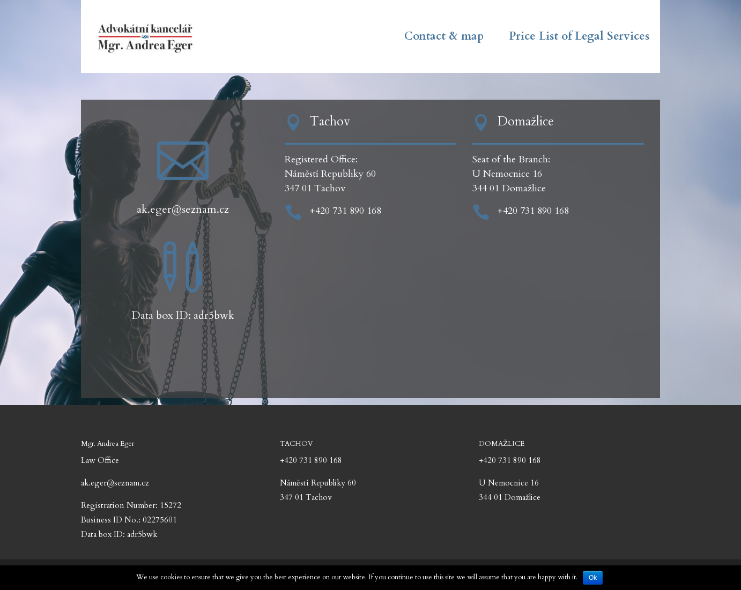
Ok (593, 577)
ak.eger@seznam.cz (183, 209)
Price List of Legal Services (579, 38)
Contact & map (444, 38)
